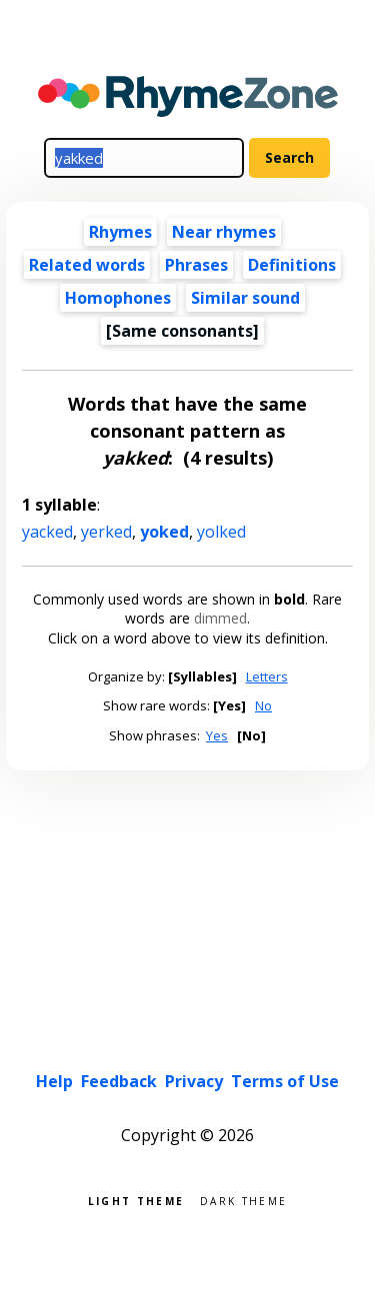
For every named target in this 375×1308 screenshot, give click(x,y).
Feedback (119, 1081)
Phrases (196, 265)
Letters (267, 676)
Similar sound (245, 298)
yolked (221, 532)
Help (54, 1081)
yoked (164, 532)
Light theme (136, 1199)
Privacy (194, 1081)
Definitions (292, 265)
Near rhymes (224, 232)
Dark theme (243, 1199)
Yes (217, 735)
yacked (47, 532)
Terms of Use (285, 1081)
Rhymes (120, 232)
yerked (106, 532)
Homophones (118, 298)
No (263, 705)
